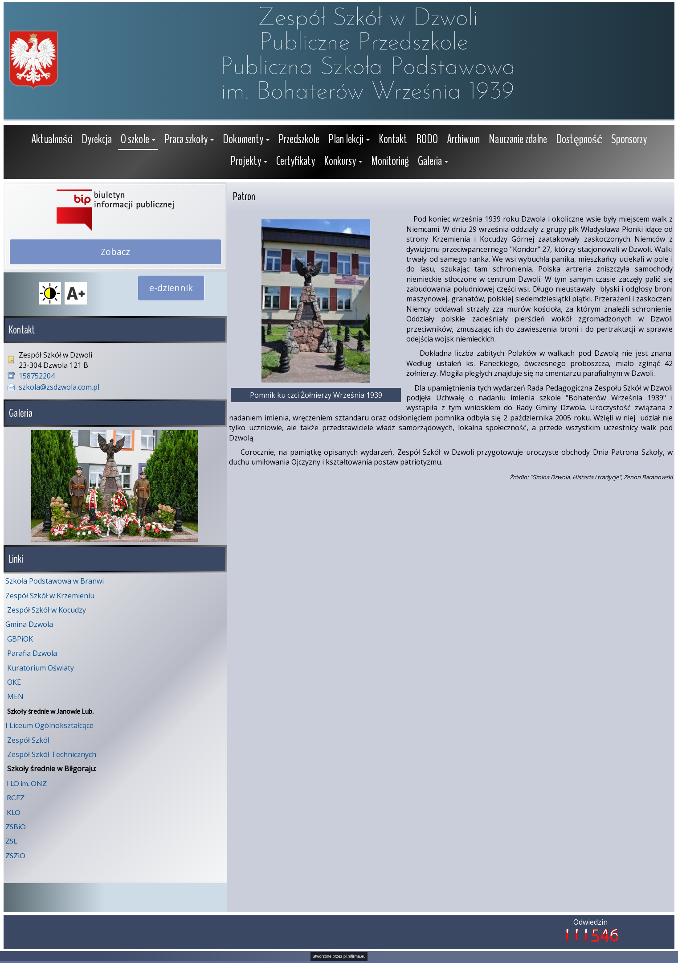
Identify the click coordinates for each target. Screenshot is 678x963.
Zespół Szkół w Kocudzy (46, 610)
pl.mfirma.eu (354, 956)
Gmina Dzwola (29, 624)
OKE (14, 682)
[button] (138, 140)
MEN (15, 696)
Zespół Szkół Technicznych (51, 754)
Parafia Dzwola (32, 653)
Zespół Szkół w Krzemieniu (49, 596)
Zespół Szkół (28, 740)
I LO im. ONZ (27, 783)
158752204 (37, 376)
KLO (13, 812)
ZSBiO (15, 826)
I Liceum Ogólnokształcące (49, 725)
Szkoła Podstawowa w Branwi (54, 581)
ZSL (11, 840)
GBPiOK (20, 639)
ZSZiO (15, 855)
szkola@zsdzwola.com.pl (59, 387)
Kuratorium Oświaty (40, 668)
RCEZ (16, 797)
